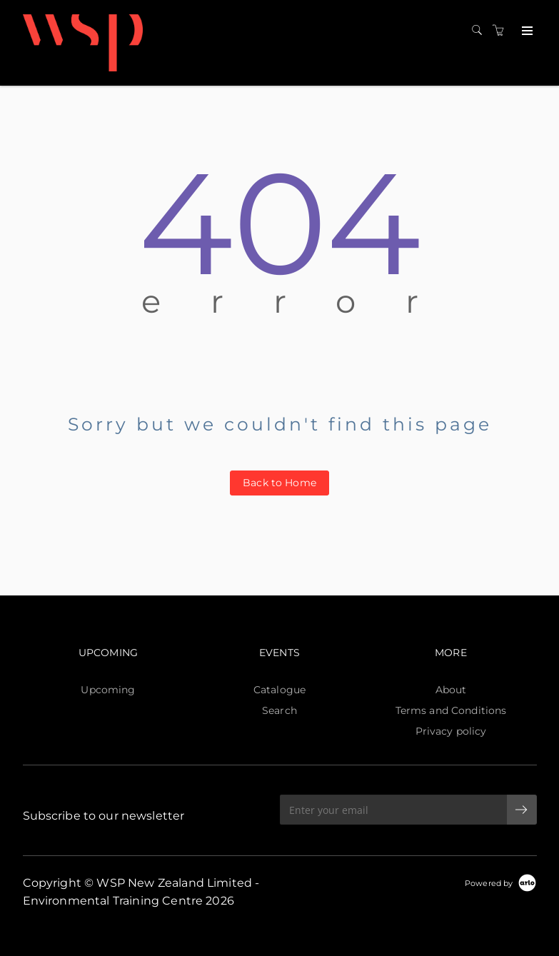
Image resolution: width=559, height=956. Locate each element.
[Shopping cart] (502, 30)
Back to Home (279, 482)
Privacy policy (451, 731)
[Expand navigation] (526, 31)
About (451, 689)
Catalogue (279, 689)
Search (279, 710)
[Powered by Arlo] (500, 882)
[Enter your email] (393, 810)
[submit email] (522, 810)
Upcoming (108, 689)
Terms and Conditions (451, 710)
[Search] (480, 30)
